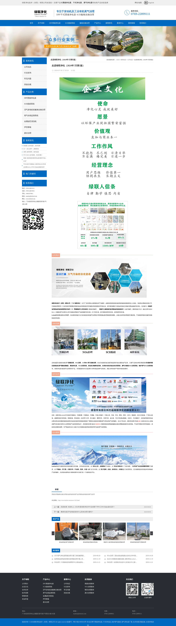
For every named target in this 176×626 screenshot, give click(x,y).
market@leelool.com (79, 614)
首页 (31, 23)
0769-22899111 (137, 614)
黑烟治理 (54, 494)
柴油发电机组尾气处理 (73, 494)
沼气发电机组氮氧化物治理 (34, 110)
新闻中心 (67, 579)
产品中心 (97, 23)
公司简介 (25, 583)
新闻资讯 (109, 23)
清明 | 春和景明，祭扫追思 (31, 152)
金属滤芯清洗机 (30, 121)
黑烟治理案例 (89, 583)
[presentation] (53, 533)
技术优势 (25, 593)
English (151, 3)
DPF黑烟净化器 (54, 23)
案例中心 (120, 23)
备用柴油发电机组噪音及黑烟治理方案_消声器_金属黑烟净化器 (75, 559)
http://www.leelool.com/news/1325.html (69, 500)
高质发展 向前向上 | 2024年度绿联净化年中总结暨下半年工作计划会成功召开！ (88, 507)
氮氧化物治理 (85, 23)
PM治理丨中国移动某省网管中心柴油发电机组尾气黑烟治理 (74, 562)
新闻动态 (123, 59)
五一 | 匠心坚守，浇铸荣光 (31, 149)
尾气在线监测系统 (31, 115)
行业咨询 (27, 73)
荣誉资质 (25, 596)
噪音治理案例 (89, 590)
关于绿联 (41, 23)
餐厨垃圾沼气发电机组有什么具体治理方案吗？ (77, 512)
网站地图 (138, 3)
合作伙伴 (25, 590)
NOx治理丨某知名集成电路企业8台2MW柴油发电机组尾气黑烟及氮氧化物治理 (130, 555)
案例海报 (131, 23)
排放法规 (27, 84)
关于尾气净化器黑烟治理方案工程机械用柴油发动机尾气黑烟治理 (76, 555)
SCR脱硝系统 (70, 23)
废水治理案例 (89, 593)
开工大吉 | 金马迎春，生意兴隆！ (33, 155)
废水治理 (27, 133)
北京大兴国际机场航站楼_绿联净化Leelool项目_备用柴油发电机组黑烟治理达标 (130, 559)
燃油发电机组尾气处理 (87, 494)
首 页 (117, 59)
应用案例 (88, 579)
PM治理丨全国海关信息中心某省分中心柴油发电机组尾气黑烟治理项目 (130, 562)
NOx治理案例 (89, 587)
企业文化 (25, 587)
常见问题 (27, 79)
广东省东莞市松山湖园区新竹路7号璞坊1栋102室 (38, 614)
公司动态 (27, 67)
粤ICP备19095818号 (79, 622)
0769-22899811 (109, 614)
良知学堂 (25, 599)
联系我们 (143, 23)
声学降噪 (27, 127)
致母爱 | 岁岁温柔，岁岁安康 (31, 146)
